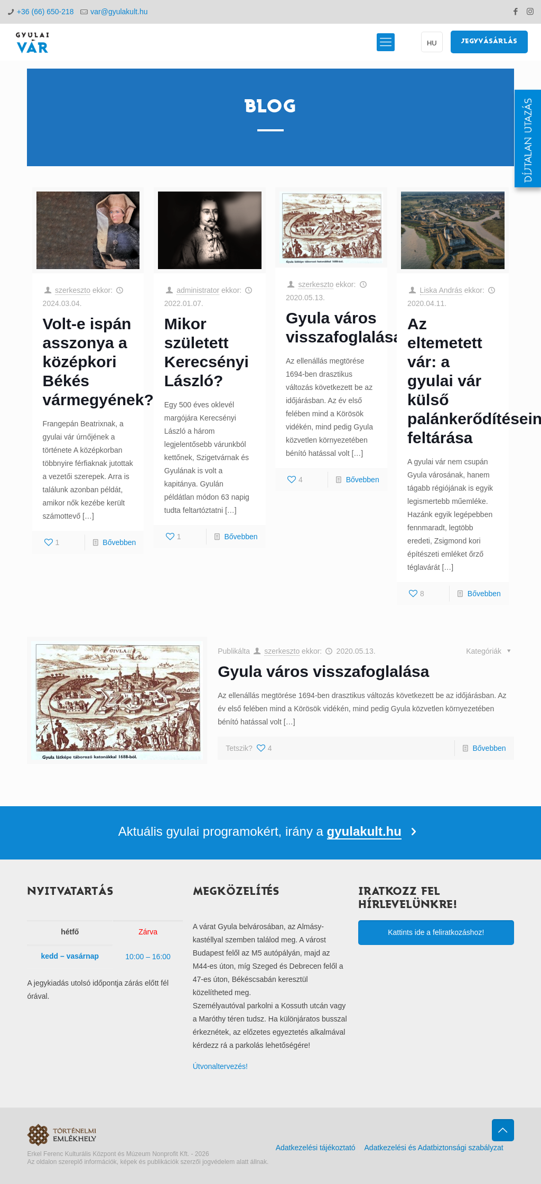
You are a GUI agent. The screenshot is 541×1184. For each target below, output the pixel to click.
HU (432, 43)
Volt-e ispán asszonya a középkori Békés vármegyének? (98, 361)
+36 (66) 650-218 (45, 11)
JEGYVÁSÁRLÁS (489, 42)
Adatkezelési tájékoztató (316, 1147)
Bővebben (119, 542)
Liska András (441, 290)
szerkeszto (72, 290)
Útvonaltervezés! (220, 1066)
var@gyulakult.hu (118, 11)
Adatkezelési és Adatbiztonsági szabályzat (434, 1147)
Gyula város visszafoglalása (323, 671)
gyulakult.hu (364, 831)
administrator (197, 290)
